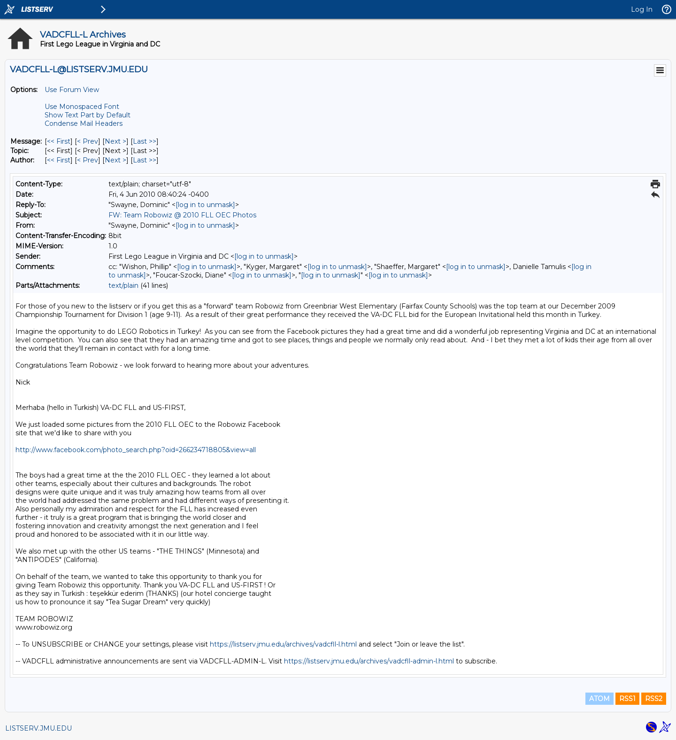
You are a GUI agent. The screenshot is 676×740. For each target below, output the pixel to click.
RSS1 (627, 698)
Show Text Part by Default (88, 115)
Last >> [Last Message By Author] (144, 160)
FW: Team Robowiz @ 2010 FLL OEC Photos (182, 215)
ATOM (599, 698)
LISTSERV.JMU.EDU (38, 728)
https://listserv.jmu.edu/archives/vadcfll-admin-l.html (369, 661)
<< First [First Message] (58, 141)
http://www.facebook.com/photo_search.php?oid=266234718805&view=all (135, 450)
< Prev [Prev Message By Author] (87, 160)
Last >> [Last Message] (144, 141)
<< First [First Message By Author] (58, 160)
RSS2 (653, 698)
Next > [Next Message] (115, 141)
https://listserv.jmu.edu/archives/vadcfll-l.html (283, 644)
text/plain (123, 285)
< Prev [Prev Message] (87, 141)
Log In (642, 9)
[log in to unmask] (205, 204)
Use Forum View (72, 89)
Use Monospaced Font (82, 106)
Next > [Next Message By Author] (115, 160)
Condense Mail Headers (84, 123)
